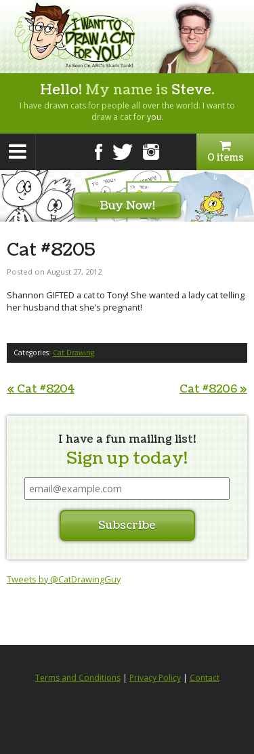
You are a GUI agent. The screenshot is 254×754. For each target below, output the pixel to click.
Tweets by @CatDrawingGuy (64, 579)
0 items (225, 152)
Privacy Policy (155, 677)
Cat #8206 (213, 389)
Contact (204, 677)
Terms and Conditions (78, 677)
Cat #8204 (41, 389)
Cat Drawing (73, 352)
